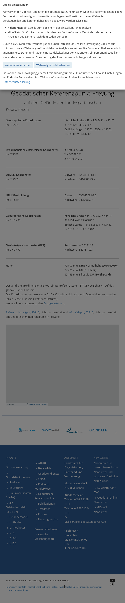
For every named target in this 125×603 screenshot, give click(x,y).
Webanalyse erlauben (18, 65)
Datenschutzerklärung (16, 82)
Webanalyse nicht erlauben (53, 65)
